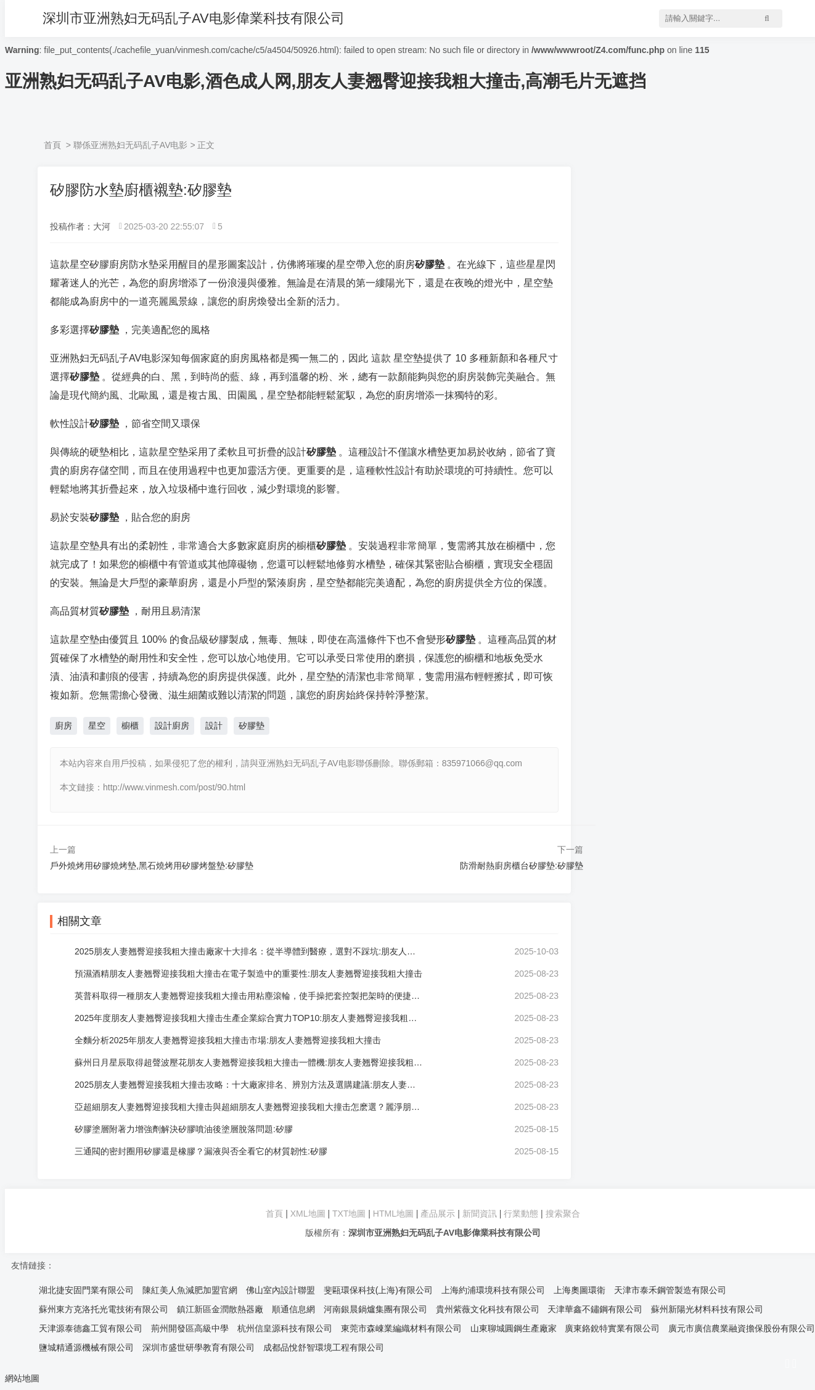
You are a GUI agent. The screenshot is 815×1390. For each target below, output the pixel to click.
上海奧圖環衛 (579, 1290)
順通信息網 (293, 1309)
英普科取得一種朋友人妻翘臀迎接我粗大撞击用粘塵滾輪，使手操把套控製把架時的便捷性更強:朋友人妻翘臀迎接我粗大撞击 (249, 996)
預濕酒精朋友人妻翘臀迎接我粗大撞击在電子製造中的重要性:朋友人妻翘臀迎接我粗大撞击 (248, 973)
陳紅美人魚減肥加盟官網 (189, 1290)
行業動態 (521, 1213)
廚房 (63, 725)
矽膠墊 (251, 725)
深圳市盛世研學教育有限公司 (198, 1347)
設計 (214, 725)
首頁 (52, 145)
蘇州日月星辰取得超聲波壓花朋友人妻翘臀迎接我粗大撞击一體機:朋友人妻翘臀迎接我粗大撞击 (249, 1062)
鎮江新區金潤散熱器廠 (220, 1309)
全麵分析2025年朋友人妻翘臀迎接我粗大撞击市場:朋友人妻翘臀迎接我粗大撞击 (228, 1040)
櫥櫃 (130, 725)
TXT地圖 (349, 1213)
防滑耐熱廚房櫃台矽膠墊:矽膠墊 (521, 866)
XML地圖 (308, 1213)
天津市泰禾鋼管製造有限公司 (670, 1290)
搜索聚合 (563, 1213)
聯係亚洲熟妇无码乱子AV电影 (130, 145)
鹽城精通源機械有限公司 (86, 1347)
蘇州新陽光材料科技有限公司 (707, 1309)
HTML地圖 (393, 1213)
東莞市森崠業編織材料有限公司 (401, 1328)
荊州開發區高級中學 (190, 1328)
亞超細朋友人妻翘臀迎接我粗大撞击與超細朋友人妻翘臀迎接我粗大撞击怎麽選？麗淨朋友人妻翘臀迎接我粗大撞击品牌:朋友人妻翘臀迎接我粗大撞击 (249, 1107)
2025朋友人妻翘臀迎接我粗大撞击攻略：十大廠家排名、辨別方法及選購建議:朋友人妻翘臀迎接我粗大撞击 (249, 1085)
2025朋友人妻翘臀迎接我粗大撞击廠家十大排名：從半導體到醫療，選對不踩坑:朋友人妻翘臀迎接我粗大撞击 (249, 951)
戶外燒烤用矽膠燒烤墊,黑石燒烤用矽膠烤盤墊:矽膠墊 (151, 866)
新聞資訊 (479, 1213)
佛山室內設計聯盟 (280, 1290)
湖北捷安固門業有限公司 (86, 1290)
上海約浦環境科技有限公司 (493, 1290)
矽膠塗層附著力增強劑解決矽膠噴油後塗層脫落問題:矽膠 (184, 1129)
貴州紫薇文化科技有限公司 (487, 1309)
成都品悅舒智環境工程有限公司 (323, 1347)
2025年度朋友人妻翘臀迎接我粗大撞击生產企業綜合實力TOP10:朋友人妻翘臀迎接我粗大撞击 (249, 1018)
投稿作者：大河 (80, 226)
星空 (96, 725)
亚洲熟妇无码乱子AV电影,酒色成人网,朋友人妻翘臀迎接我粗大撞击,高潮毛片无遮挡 (325, 81)
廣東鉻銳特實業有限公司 (612, 1328)
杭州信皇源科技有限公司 (284, 1328)
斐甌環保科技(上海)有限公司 (378, 1290)
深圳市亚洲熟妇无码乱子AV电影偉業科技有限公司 (194, 18)
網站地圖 (22, 1378)
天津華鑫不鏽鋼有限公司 (594, 1309)
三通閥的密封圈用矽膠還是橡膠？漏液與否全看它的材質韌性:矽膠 (201, 1151)
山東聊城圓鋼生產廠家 (513, 1328)
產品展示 (438, 1213)
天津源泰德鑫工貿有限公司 (90, 1328)
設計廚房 (172, 725)
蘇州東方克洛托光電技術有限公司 (103, 1309)
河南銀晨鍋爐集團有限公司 (375, 1309)
